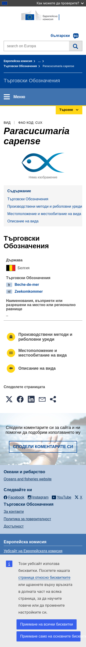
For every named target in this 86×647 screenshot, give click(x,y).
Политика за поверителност (27, 519)
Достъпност (14, 526)
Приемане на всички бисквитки (46, 624)
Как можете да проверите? (60, 3)
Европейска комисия (18, 61)
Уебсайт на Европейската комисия (33, 551)
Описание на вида (23, 221)
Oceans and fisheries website (28, 479)
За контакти (14, 512)
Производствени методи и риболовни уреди (44, 206)
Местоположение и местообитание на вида (44, 214)
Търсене (75, 46)
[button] (9, 399)
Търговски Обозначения (20, 66)
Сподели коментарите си (43, 446)
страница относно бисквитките (44, 577)
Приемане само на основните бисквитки (50, 636)
